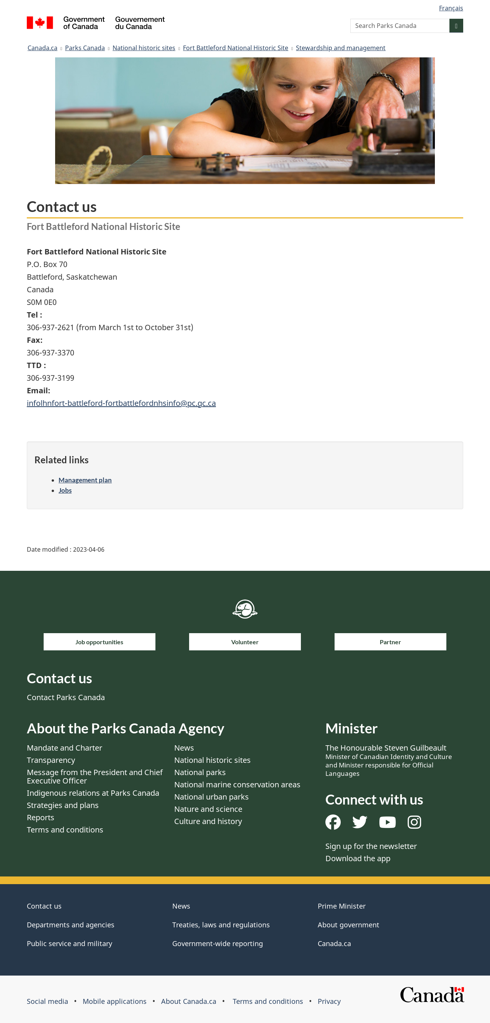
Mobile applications (115, 1001)
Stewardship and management (340, 48)
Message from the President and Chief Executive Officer (95, 776)
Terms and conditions (65, 829)
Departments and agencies (70, 924)
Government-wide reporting (217, 943)
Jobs (65, 490)
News (184, 748)
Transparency (51, 760)
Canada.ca (42, 48)
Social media (47, 1001)
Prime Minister (342, 906)
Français (451, 8)
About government (348, 924)
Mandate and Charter (64, 748)
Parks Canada (85, 48)
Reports (40, 817)
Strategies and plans (63, 805)
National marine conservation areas (237, 784)
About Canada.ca (188, 1001)
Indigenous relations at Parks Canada (93, 793)
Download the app (357, 858)
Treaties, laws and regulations (221, 924)
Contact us (44, 906)
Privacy (329, 1001)
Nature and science (208, 809)
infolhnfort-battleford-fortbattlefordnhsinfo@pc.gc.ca (121, 403)
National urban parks (211, 797)
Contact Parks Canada (66, 697)
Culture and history (208, 821)
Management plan (85, 480)
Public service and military (69, 943)
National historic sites (144, 48)
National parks (200, 772)
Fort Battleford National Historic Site (235, 48)
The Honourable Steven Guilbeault (388, 760)
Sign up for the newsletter (371, 846)
